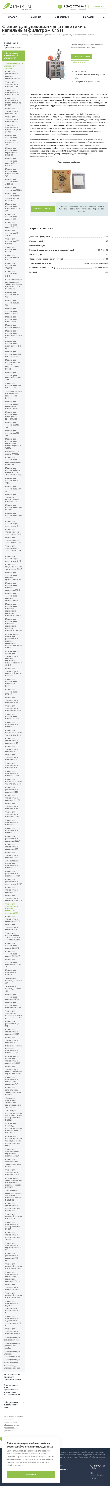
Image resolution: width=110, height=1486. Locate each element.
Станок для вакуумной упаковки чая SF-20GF (13, 1216)
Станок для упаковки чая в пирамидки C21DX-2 (13, 898)
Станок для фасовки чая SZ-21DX (12, 274)
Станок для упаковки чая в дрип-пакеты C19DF (13, 881)
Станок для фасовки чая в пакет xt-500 (11, 216)
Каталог (13, 17)
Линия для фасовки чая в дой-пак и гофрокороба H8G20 (13, 394)
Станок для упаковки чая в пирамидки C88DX (12, 919)
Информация (63, 17)
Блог (60, 1466)
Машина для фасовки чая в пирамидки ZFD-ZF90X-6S (12, 151)
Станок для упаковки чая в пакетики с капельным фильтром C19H (11, 908)
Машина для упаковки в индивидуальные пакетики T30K (12, 498)
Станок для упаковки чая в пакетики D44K (11, 789)
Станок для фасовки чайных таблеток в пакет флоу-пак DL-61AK (12, 936)
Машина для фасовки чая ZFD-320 (12, 303)
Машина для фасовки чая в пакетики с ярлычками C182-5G (13, 576)
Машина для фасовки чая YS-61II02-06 (12, 182)
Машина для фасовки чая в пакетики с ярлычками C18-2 (12, 586)
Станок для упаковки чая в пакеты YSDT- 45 (12, 92)
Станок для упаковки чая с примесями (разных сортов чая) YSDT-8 (13, 1070)
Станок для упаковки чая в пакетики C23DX (12, 814)
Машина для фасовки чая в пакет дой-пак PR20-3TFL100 (11, 415)
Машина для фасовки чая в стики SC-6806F (13, 507)
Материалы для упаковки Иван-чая (12, 1367)
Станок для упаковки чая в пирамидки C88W (12, 838)
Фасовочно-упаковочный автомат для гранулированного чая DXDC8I (13, 1102)
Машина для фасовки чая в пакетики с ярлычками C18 (11, 597)
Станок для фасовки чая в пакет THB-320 (11, 225)
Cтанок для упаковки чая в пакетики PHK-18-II (12, 1032)
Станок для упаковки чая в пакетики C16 (11, 830)
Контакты (88, 17)
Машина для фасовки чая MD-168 (12, 425)
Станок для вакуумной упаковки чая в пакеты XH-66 (13, 1266)
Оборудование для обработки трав (11, 1404)
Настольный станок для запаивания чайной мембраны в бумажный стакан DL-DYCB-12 (13, 284)
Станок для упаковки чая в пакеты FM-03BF (12, 1287)
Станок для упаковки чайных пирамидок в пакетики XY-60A (12, 1152)
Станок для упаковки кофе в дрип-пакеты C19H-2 (13, 549)
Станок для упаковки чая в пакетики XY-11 (11, 84)
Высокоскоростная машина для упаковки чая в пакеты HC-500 (13, 1049)
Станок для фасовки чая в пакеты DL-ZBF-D (12, 716)
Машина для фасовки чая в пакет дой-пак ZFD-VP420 (13, 334)
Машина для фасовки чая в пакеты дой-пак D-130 (13, 172)
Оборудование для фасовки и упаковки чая (11, 55)
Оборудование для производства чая (12, 45)
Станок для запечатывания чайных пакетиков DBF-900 (13, 1091)
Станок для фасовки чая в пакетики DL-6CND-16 (13, 963)
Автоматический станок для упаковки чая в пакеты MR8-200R (12, 1059)
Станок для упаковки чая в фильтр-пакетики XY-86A (12, 1225)
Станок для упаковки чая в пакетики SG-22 (11, 700)
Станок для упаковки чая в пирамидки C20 (11, 847)
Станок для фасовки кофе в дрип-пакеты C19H (13, 558)
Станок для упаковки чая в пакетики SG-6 (11, 749)
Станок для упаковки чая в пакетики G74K (11, 757)
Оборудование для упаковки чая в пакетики (12, 66)
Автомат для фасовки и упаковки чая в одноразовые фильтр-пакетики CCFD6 (13, 1140)
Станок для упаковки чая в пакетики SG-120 (12, 806)
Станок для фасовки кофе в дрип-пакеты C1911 (13, 524)
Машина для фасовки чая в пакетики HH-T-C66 (13, 1005)
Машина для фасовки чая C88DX (13, 189)
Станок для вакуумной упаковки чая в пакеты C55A (13, 732)
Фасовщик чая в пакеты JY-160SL (12, 453)
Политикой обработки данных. (92, 1457)
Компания (36, 17)
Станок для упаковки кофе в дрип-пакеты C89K (13, 532)
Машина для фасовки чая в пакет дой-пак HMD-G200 (11, 162)
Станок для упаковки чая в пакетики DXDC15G (13, 708)
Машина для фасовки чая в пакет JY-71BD (11, 319)
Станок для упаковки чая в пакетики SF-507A (12, 1331)
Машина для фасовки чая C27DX (13, 326)
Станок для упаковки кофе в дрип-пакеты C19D (13, 540)
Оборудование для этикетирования (12, 1361)
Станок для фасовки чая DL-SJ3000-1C (12, 257)
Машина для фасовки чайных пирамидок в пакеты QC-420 (12, 405)
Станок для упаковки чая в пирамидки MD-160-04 (13, 1256)
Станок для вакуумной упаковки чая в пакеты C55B (13, 781)
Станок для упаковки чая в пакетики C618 (11, 822)
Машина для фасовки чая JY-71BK (11, 480)
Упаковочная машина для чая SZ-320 (13, 980)
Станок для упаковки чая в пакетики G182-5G (12, 873)
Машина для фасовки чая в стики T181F (13, 515)
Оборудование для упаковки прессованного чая (12, 1354)
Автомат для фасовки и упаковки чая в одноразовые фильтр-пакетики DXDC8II (13, 1115)
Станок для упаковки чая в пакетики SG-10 (11, 765)
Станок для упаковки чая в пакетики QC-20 (11, 1040)
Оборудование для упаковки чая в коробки (12, 1345)
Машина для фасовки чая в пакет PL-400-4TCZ (13, 311)
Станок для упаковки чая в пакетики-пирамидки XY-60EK (13, 75)
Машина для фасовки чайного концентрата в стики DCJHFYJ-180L (13, 471)
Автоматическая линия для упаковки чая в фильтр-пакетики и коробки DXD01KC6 (13, 1195)
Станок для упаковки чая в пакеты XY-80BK (12, 119)
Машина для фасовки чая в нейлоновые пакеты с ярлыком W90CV (13, 443)
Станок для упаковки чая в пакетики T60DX (12, 773)
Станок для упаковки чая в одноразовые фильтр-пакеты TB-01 (13, 1320)
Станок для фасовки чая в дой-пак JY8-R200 (13, 385)
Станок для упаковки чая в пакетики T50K (11, 855)
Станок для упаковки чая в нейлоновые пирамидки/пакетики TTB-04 (12, 1276)
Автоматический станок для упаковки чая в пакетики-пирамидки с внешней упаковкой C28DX (13, 641)
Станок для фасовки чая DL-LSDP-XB (12, 692)
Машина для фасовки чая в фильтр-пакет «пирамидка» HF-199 (12, 140)
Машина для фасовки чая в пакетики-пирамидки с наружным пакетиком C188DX (13, 609)
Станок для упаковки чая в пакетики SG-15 (11, 741)
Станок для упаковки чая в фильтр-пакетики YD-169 (12, 1236)
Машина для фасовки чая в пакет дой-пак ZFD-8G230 (13, 344)
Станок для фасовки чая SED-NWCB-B (12, 241)
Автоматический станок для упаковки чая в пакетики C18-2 (12, 864)
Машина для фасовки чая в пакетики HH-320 (12, 997)
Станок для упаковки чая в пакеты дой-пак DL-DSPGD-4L (13, 672)
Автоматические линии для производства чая (12, 1377)
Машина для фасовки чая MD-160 (12, 433)
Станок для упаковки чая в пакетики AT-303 (12, 1172)
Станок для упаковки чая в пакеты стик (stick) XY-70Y (13, 128)
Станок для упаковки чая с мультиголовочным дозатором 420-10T (13, 1014)
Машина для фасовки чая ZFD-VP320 (12, 294)
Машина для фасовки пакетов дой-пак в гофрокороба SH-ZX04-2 (12, 364)
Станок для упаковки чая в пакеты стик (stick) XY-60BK (13, 101)
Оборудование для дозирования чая (12, 1339)
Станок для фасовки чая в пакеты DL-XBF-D (12, 945)
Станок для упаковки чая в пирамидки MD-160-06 (13, 1246)
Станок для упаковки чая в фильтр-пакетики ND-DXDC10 (12, 1207)
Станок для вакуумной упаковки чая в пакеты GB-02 (13, 1295)
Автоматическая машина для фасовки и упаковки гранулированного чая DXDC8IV (13, 1128)
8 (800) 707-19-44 (74, 6)
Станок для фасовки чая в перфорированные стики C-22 (13, 461)
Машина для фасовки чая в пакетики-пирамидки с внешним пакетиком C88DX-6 (13, 624)
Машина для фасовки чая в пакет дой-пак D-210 (12, 207)
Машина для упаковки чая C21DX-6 (10, 972)
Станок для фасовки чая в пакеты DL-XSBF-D (12, 954)
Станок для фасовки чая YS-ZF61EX (12, 233)
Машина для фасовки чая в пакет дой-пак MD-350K (13, 376)
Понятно (31, 1474)
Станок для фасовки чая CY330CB (10, 265)
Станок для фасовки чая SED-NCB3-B (12, 249)
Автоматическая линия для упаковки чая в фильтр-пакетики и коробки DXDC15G (13, 1182)
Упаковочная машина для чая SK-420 (13, 989)
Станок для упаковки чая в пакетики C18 (11, 890)
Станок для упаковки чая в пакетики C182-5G (12, 798)
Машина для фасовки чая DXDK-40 (13, 489)
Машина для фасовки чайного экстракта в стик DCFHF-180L (12, 197)
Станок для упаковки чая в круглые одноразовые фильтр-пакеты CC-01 (13, 1306)
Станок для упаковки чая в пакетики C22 (11, 724)
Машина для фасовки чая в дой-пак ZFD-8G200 (13, 354)
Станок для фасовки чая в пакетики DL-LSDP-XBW (13, 682)
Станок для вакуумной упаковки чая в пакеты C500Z (13, 567)
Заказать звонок (97, 6)
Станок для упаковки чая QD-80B (12, 1023)
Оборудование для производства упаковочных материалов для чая (12, 1391)
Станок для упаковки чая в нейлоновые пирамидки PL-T (11, 1080)
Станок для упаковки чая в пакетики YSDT (11, 111)
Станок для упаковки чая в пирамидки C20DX (12, 927)
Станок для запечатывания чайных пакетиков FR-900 (13, 1162)
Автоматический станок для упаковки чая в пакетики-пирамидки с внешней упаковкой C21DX (13, 658)
